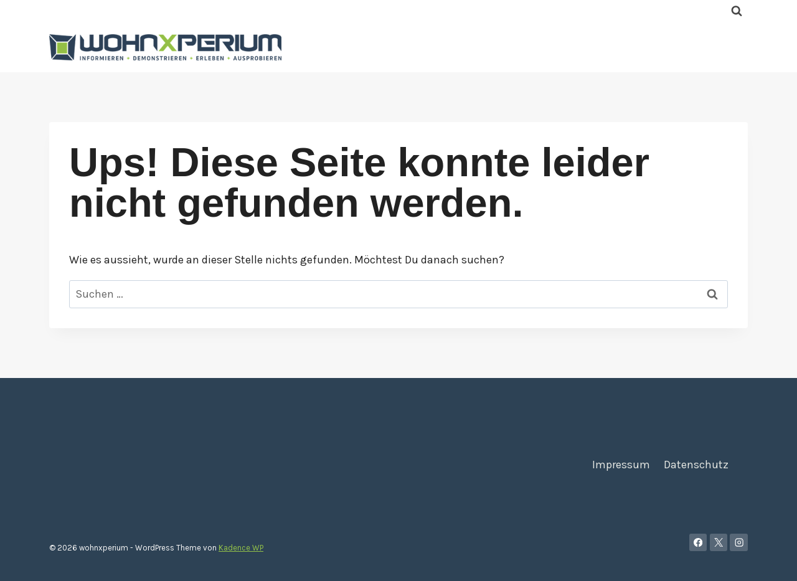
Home (557, 47)
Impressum (621, 464)
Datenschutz (696, 464)
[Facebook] (698, 543)
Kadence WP (241, 547)
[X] (719, 543)
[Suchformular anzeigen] (736, 11)
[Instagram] (739, 543)
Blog (728, 47)
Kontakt (682, 47)
